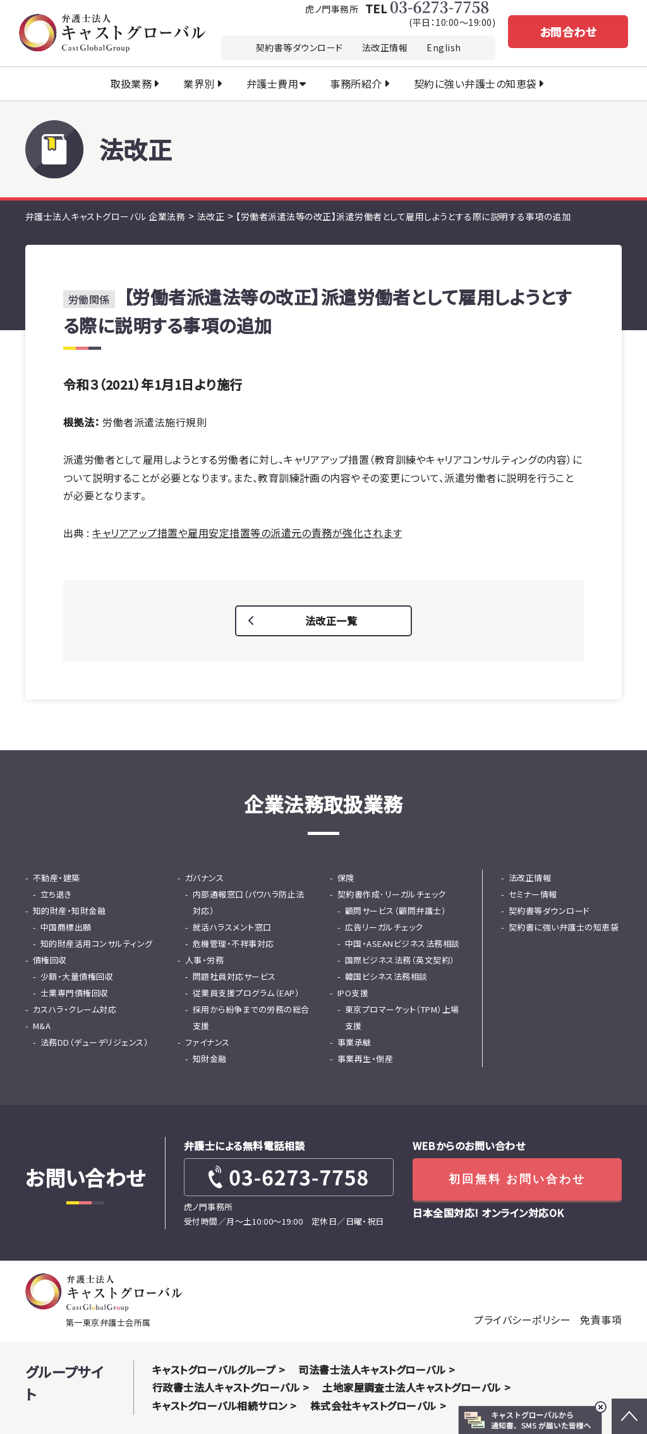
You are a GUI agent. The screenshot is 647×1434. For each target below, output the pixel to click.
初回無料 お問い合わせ (517, 1179)
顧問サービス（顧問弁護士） (395, 911)
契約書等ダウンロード (299, 47)
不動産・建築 (56, 878)
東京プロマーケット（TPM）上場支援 (402, 1017)
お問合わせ (568, 31)
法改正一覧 (331, 620)
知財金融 (210, 1059)
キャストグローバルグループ (213, 1369)
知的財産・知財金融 (69, 911)
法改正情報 (385, 47)
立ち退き (56, 894)
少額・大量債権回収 (76, 976)
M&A (42, 1026)
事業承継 (354, 1042)
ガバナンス (204, 878)
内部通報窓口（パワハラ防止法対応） (249, 902)
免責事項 (601, 1319)
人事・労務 (204, 960)
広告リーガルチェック (384, 927)
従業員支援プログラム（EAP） (246, 993)
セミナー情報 (533, 894)
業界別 (198, 83)
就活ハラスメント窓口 (232, 927)
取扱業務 (131, 83)
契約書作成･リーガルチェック (391, 894)
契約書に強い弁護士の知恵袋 (564, 927)
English (443, 47)
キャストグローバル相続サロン (219, 1405)
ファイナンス (207, 1042)
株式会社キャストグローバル (373, 1405)
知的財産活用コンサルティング (96, 943)
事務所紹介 (356, 83)
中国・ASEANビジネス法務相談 (402, 943)
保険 (345, 878)
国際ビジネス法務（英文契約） (400, 960)
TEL (426, 7)
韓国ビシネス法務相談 (386, 976)
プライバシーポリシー (522, 1319)
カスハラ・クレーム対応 (74, 1009)
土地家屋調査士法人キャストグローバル (411, 1387)
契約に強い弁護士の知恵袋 (475, 83)
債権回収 (50, 960)
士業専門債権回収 (74, 993)
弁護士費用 (272, 83)
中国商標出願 (66, 927)
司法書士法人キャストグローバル (371, 1369)
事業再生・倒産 (365, 1059)
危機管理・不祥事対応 (233, 943)
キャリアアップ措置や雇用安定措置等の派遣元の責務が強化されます (247, 532)
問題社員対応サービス (234, 976)
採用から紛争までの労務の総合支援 (251, 1017)
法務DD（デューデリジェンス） (94, 1042)
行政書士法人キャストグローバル (225, 1387)
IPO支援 (352, 993)
